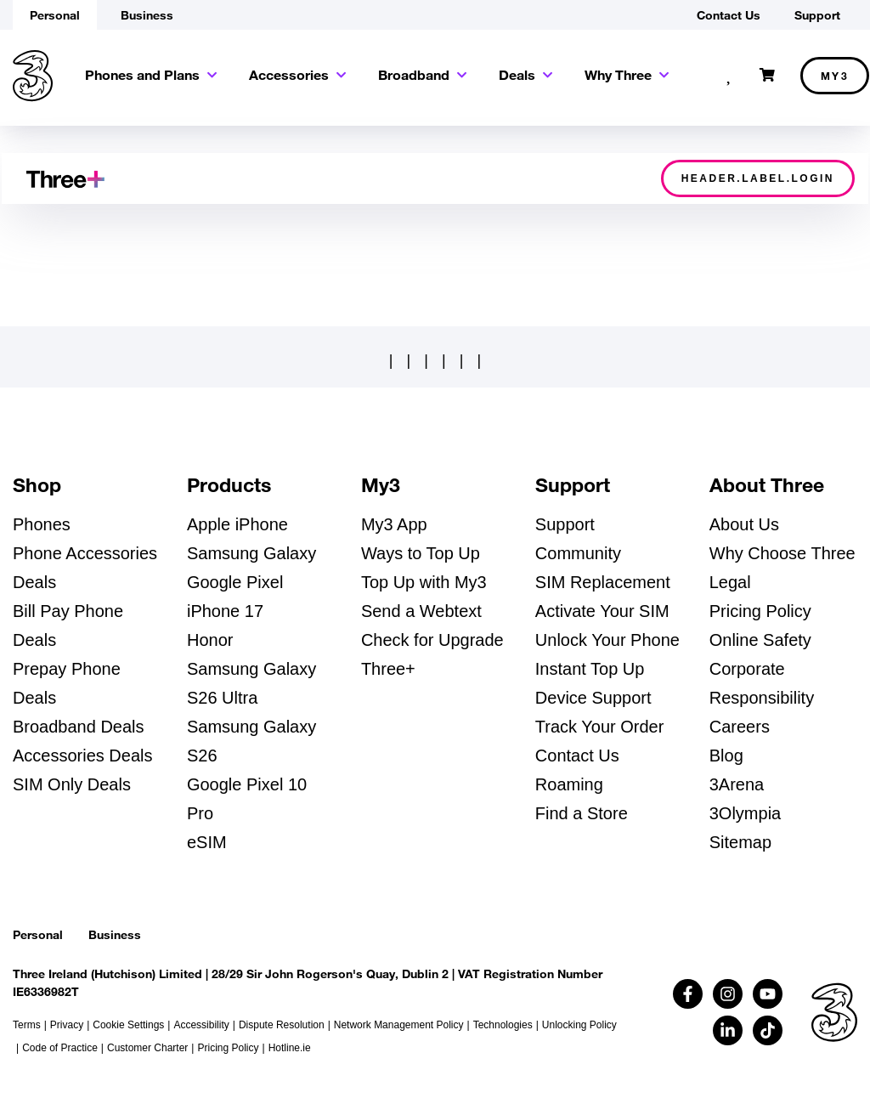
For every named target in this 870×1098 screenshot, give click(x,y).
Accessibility (201, 1025)
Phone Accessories (85, 553)
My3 (835, 75)
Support (565, 524)
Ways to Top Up (420, 553)
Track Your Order (599, 726)
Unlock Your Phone (607, 640)
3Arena (737, 784)
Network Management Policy (399, 1025)
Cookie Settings (128, 1025)
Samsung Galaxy (251, 553)
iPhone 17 (225, 611)
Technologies (503, 1025)
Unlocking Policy (579, 1025)
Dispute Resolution (282, 1025)
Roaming (569, 784)
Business (114, 934)
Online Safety (760, 640)
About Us (744, 524)
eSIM (207, 842)
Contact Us (577, 755)
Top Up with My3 (424, 582)
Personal (38, 934)
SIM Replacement (602, 582)
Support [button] (817, 15)
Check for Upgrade (432, 640)
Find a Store (581, 813)
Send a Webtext (421, 611)
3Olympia (745, 813)
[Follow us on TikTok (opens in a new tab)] (767, 1030)
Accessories (289, 74)
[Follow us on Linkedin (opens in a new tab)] (728, 1030)
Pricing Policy (760, 611)
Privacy (66, 1025)
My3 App (394, 524)
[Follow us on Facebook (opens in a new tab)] (688, 994)
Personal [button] (55, 15)
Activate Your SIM (602, 611)
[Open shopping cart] (767, 75)
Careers (739, 726)
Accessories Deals (83, 755)
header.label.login (757, 178)
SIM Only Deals (72, 784)
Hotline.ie (289, 1048)
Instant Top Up (590, 668)
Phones (42, 524)
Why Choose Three (782, 553)
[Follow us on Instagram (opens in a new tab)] (728, 994)
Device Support (593, 697)
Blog (726, 755)
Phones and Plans (142, 74)
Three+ (388, 668)
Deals (517, 74)
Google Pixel (235, 582)
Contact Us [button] (728, 15)
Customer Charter (147, 1048)
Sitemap (740, 842)
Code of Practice (60, 1048)
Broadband (413, 74)
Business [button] (147, 15)
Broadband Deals (78, 726)
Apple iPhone (237, 524)
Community (578, 553)
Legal (730, 582)
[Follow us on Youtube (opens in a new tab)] (767, 994)
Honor (210, 640)
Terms (27, 1025)
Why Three (618, 74)
